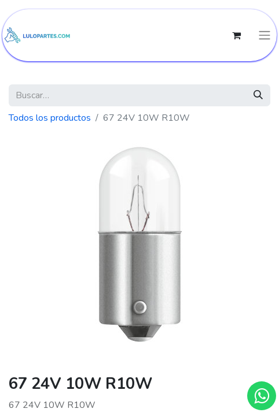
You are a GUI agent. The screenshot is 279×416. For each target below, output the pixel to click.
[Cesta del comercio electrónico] (236, 35)
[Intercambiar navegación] (264, 35)
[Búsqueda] (258, 95)
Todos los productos (50, 118)
